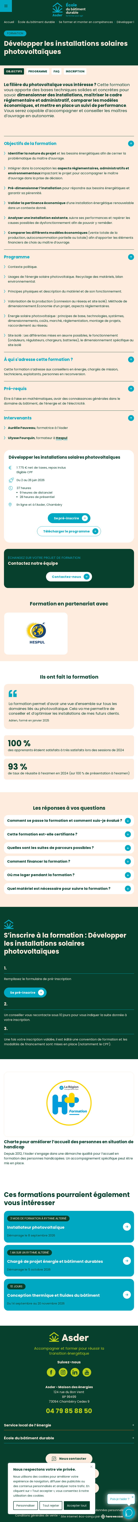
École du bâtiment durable (69, 1438)
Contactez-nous (66, 577)
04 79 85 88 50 (69, 1411)
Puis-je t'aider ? (119, 1499)
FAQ (56, 71)
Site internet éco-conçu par (92, 1516)
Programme (37, 71)
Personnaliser (25, 1505)
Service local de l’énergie (69, 1425)
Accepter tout (77, 1505)
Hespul (61, 438)
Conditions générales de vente (36, 1515)
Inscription (75, 71)
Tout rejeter (51, 1505)
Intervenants (69, 418)
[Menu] (6, 6)
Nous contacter (72, 1459)
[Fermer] (91, 1467)
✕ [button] (132, 1497)
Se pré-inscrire (66, 518)
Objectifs (14, 71)
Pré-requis (69, 389)
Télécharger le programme (66, 531)
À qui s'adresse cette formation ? (69, 360)
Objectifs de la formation (69, 144)
